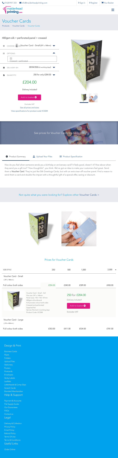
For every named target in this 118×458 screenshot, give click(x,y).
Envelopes (8, 375)
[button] (29, 45)
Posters (7, 368)
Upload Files (9, 361)
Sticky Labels (9, 378)
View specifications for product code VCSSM (29, 111)
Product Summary (16, 156)
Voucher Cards (18, 26)
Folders (7, 358)
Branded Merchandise (13, 391)
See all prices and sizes (29, 108)
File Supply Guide (11, 404)
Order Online (9, 449)
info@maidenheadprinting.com (33, 3)
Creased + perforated (19, 61)
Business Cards (10, 351)
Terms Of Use (9, 437)
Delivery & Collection (13, 423)
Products (5, 26)
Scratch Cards (10, 388)
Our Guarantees (11, 407)
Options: (9, 53)
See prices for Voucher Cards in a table (59, 133)
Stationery (8, 365)
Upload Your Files (42, 156)
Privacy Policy (9, 427)
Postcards (8, 371)
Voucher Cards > (89, 194)
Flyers (6, 355)
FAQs (6, 411)
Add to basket (29, 97)
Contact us (8, 414)
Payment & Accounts (12, 401)
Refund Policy (10, 433)
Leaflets (7, 381)
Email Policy (9, 430)
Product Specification (71, 156)
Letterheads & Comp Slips (15, 385)
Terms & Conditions (12, 440)
